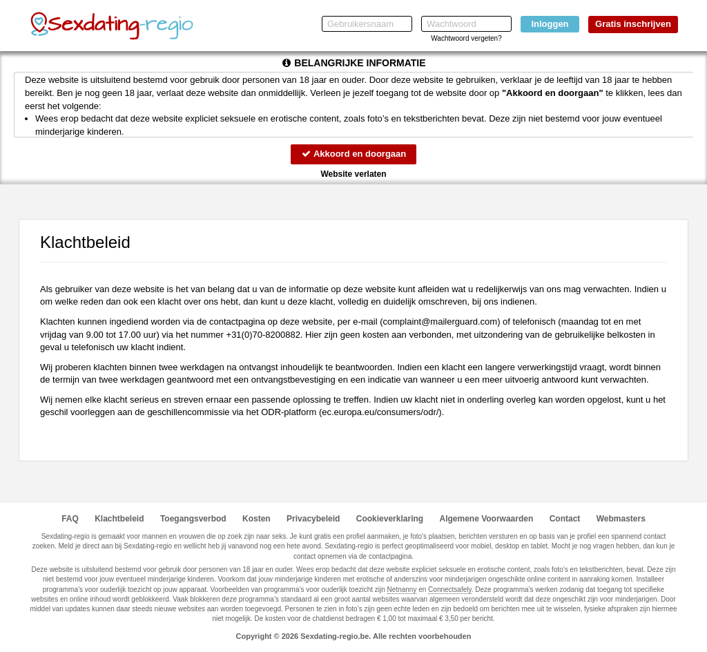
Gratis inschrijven (633, 24)
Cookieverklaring (389, 519)
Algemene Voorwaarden (486, 519)
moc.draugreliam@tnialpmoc (440, 321)
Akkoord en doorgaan (353, 153)
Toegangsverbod (193, 519)
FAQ (70, 519)
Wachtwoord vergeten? (466, 38)
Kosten (256, 519)
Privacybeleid (313, 519)
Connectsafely (450, 589)
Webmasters (621, 519)
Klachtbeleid (119, 519)
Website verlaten (353, 174)
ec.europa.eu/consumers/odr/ (380, 412)
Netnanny (402, 589)
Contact (565, 519)
